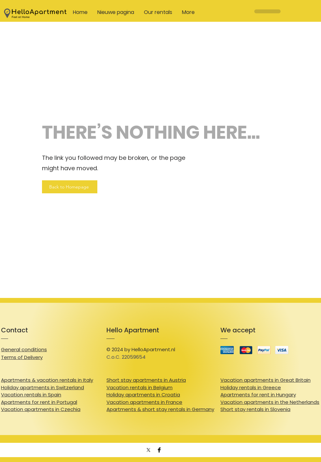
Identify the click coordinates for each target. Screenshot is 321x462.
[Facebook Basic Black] (159, 450)
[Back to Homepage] (69, 186)
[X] (148, 450)
